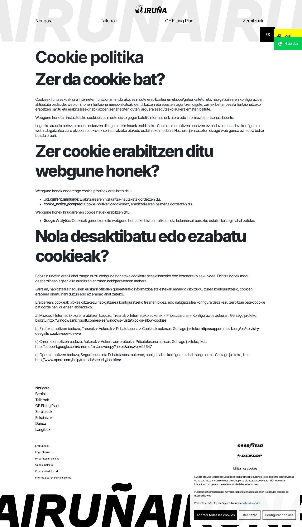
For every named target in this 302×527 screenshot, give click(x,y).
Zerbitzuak (253, 20)
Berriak (41, 394)
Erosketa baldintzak (47, 471)
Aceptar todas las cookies (216, 515)
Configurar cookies (279, 515)
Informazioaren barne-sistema (53, 477)
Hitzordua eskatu (292, 51)
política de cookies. (251, 503)
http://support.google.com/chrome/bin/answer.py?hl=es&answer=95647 (93, 346)
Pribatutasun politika (47, 458)
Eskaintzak (43, 417)
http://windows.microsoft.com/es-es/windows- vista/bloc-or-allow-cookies (107, 320)
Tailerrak (109, 20)
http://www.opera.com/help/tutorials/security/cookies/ (78, 360)
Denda (40, 423)
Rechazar (250, 515)
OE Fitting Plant (180, 20)
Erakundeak (42, 445)
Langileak (42, 429)
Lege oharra (42, 452)
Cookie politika (44, 464)
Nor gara (43, 20)
